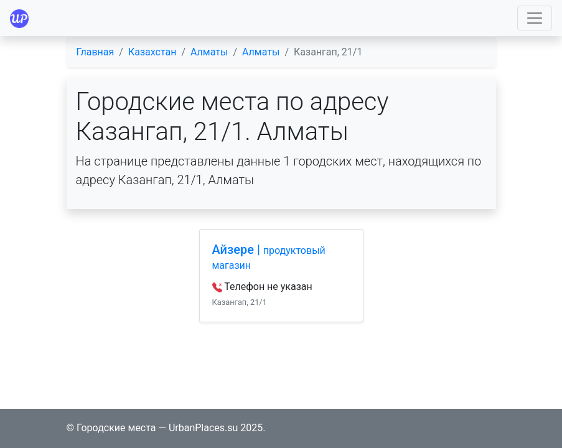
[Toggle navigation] (534, 18)
